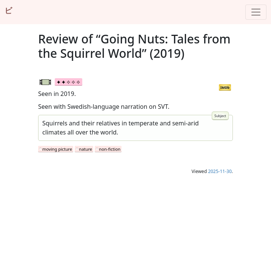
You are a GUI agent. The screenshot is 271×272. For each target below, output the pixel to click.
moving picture (57, 149)
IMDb (224, 87)
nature (85, 149)
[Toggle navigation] (255, 12)
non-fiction (109, 149)
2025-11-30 (220, 171)
